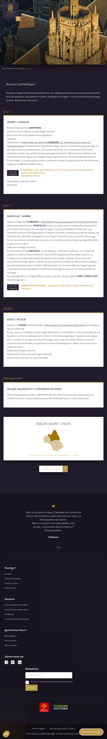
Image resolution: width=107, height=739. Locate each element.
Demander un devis (51, 469)
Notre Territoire (10, 641)
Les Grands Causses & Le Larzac (17, 619)
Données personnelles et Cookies (62, 729)
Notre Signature (11, 636)
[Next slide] (58, 547)
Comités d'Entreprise (13, 579)
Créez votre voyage (91, 732)
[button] (6, 734)
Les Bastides (9, 614)
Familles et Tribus (11, 583)
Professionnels (10, 588)
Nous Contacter (11, 645)
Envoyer (31, 688)
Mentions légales (38, 729)
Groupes (8, 574)
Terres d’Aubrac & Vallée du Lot (17, 610)
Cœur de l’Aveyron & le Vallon (16, 605)
